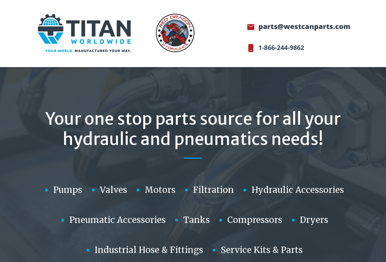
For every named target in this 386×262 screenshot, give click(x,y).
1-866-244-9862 (280, 47)
